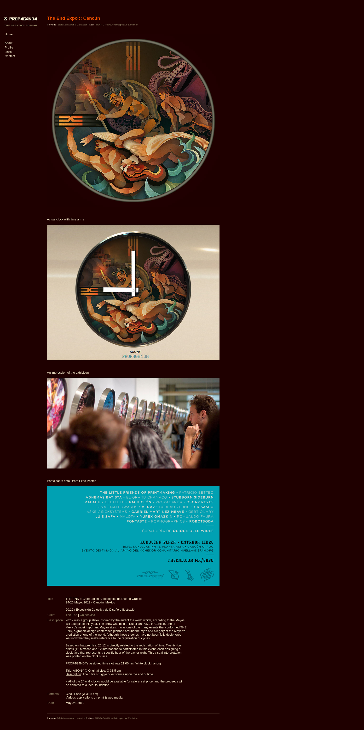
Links (8, 52)
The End (71, 615)
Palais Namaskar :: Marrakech (72, 24)
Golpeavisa (87, 615)
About (8, 43)
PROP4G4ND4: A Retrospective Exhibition (116, 24)
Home (8, 34)
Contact (10, 56)
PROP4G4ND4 (20, 18)
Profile (9, 47)
